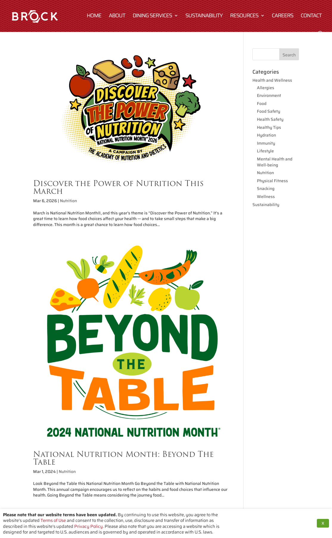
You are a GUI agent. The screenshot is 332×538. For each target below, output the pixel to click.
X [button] (323, 523)
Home (94, 16)
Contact (311, 16)
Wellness (266, 196)
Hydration (266, 135)
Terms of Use (53, 520)
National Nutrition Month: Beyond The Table (123, 458)
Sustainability (204, 16)
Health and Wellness (272, 80)
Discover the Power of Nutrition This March (118, 187)
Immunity (266, 143)
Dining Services (152, 16)
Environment (269, 95)
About (117, 16)
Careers (282, 16)
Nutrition (68, 200)
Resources (244, 16)
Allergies (265, 87)
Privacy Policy (88, 526)
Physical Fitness (272, 180)
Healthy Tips (269, 127)
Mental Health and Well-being (274, 162)
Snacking (265, 188)
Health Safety (270, 119)
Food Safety (268, 111)
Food (261, 103)
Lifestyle (265, 151)
